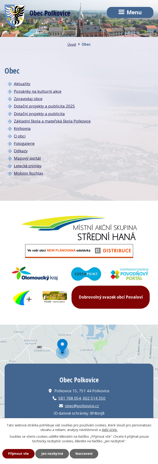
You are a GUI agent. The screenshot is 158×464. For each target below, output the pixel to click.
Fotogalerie (24, 143)
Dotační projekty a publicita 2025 (44, 106)
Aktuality (22, 83)
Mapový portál (27, 158)
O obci (20, 136)
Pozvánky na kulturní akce (37, 91)
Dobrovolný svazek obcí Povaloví (111, 297)
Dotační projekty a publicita (39, 113)
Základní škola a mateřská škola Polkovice (52, 121)
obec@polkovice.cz (82, 405)
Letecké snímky (28, 165)
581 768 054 (69, 398)
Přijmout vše (18, 453)
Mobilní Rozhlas (28, 173)
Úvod (71, 44)
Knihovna (22, 128)
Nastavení (83, 453)
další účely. (110, 430)
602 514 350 (94, 398)
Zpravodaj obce (28, 98)
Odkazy (21, 150)
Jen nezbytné (52, 453)
